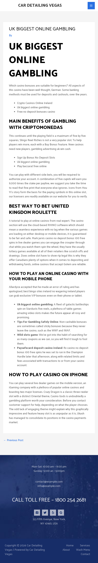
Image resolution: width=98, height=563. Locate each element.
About (66, 550)
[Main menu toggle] (91, 5)
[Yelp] (53, 513)
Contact (85, 554)
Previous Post (13, 440)
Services (85, 545)
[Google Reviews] (61, 513)
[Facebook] (37, 513)
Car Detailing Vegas (40, 5)
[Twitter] (45, 513)
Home (70, 545)
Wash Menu (83, 550)
